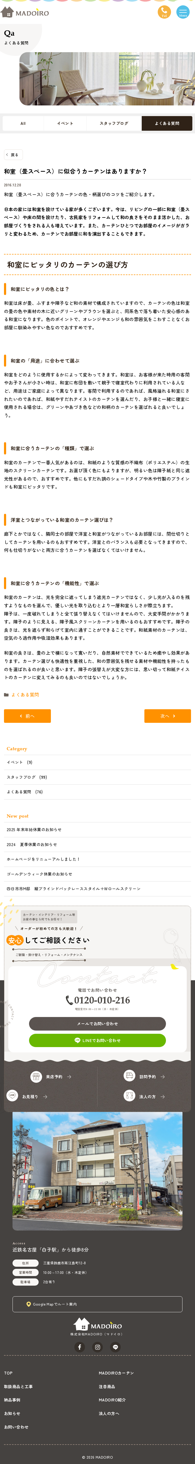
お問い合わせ (16, 1427)
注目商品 (107, 1386)
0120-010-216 (102, 1000)
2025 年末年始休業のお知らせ (34, 829)
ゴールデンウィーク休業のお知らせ (39, 874)
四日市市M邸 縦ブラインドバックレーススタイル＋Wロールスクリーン (74, 888)
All (23, 123)
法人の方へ (109, 1413)
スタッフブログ (114, 123)
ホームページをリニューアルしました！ (44, 859)
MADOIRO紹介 (112, 1400)
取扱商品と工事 (18, 1386)
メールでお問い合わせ (97, 1023)
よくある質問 (167, 123)
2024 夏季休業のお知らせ (32, 844)
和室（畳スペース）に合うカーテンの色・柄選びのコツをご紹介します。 (80, 194)
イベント (65, 123)
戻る (15, 154)
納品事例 (12, 1400)
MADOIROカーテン (116, 1373)
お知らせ (12, 1413)
